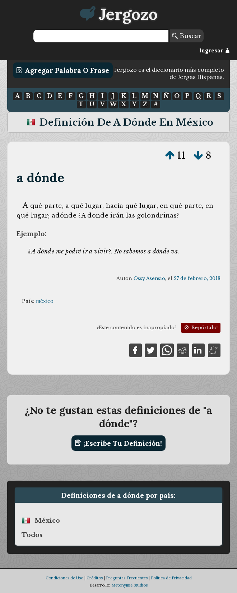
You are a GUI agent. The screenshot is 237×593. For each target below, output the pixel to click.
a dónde (40, 177)
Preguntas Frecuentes (127, 577)
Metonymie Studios (129, 585)
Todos (32, 535)
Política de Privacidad (171, 577)
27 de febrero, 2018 (197, 278)
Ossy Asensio (149, 278)
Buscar (186, 35)
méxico (45, 301)
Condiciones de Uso (64, 577)
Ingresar (214, 50)
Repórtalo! (200, 327)
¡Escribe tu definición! (118, 443)
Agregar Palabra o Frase (62, 70)
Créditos (95, 577)
